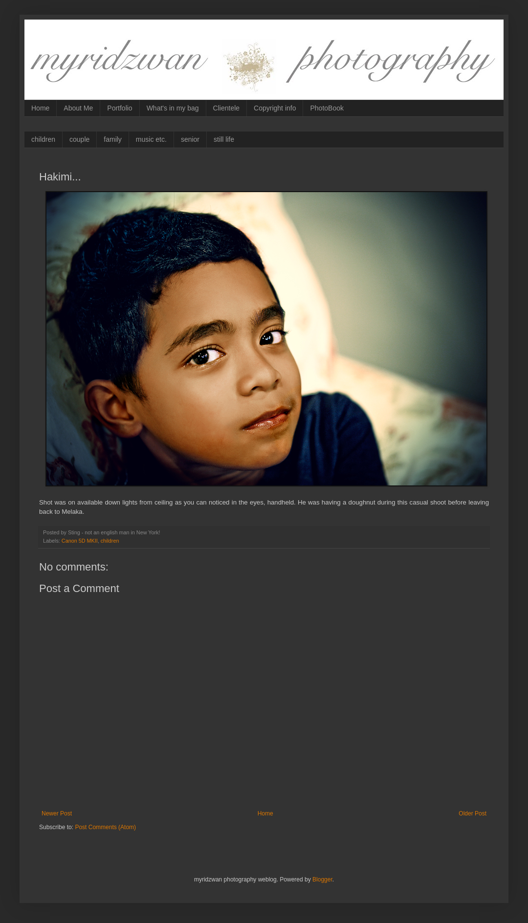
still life (224, 139)
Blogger (322, 879)
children (43, 139)
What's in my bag (173, 108)
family (113, 139)
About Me (78, 108)
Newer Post (57, 813)
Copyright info (275, 108)
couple (79, 139)
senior (190, 139)
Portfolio (119, 108)
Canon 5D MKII (80, 541)
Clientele (226, 108)
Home (40, 108)
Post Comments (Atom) (105, 827)
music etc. (151, 139)
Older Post (472, 813)
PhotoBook (327, 108)
